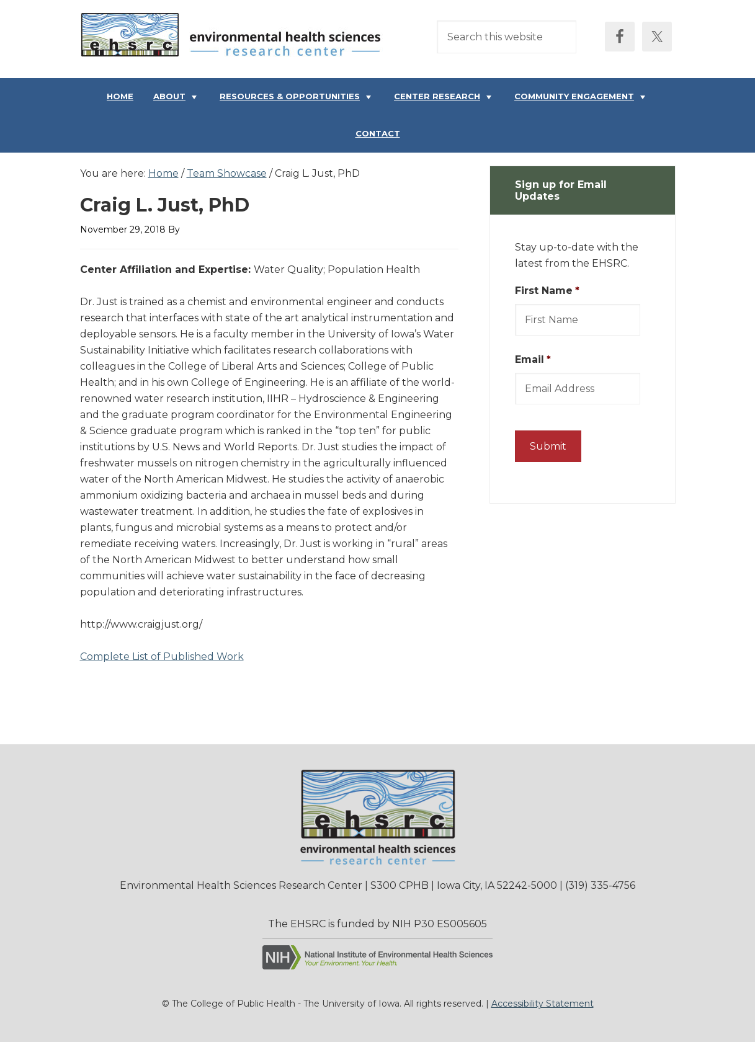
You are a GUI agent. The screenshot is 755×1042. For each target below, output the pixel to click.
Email (533, 359)
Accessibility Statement (542, 1003)
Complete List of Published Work (162, 656)
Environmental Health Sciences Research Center (235, 37)
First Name (547, 290)
